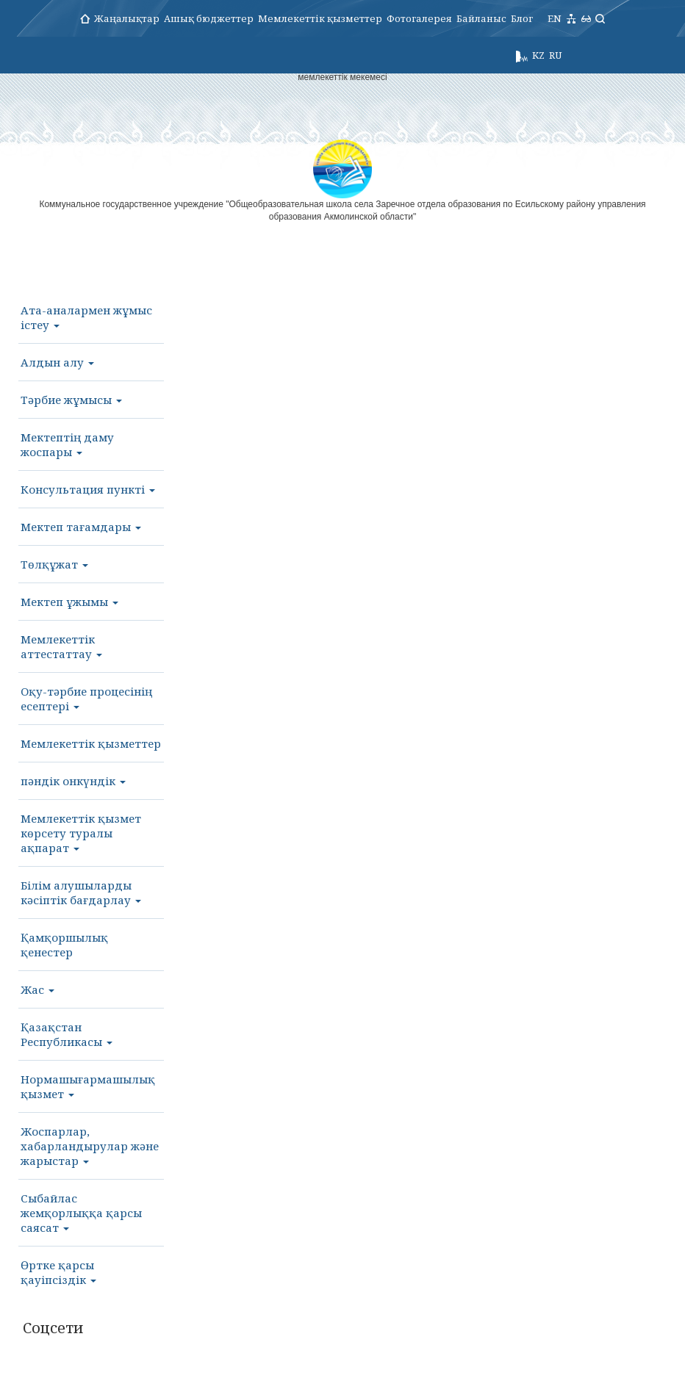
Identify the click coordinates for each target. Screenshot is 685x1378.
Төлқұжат (54, 564)
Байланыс (481, 18)
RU (555, 55)
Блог (522, 18)
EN (555, 18)
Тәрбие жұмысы (71, 399)
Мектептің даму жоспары (67, 444)
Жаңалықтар (126, 18)
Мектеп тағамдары (81, 526)
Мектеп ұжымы (69, 601)
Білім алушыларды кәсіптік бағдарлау (81, 892)
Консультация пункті (88, 489)
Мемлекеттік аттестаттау (61, 646)
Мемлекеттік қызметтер (320, 18)
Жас (37, 989)
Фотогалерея (419, 18)
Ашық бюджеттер (209, 18)
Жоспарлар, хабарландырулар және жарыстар (90, 1146)
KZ (538, 55)
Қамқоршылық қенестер (64, 944)
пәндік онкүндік (73, 780)
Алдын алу (57, 362)
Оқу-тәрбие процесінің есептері (86, 698)
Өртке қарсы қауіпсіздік (58, 1272)
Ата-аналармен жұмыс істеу (86, 317)
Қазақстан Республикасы (66, 1034)
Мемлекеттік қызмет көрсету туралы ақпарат (81, 833)
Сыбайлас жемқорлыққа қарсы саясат (81, 1213)
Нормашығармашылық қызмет (88, 1086)
